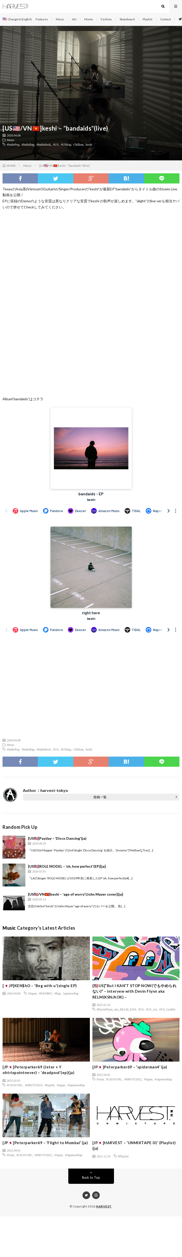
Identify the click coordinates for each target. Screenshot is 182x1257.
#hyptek (50, 1084)
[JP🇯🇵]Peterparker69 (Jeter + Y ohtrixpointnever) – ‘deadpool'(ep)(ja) (38, 1070)
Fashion (106, 19)
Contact (165, 19)
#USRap (66, 144)
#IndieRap (28, 144)
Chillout (78, 144)
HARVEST (104, 1206)
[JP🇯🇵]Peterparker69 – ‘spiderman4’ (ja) (129, 1067)
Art (74, 19)
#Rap (57, 993)
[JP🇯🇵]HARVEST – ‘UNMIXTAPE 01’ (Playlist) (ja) (134, 1145)
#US (55, 144)
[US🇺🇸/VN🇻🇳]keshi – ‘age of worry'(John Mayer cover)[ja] (75, 894)
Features (42, 19)
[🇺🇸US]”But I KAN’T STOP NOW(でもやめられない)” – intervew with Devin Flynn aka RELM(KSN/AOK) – (134, 991)
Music (60, 19)
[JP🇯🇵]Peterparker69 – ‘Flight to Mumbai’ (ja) (45, 1142)
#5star (100, 1079)
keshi (89, 144)
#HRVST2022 (133, 1079)
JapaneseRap (71, 993)
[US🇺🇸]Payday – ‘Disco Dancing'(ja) (57, 838)
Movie (88, 19)
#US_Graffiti (167, 1009)
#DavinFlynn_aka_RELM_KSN (116, 1009)
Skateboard (127, 19)
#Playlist (123, 1156)
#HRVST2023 (33, 1084)
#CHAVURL (15, 1084)
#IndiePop (13, 144)
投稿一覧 (100, 797)
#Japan (32, 993)
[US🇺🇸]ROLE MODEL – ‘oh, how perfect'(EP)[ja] (67, 866)
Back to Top (91, 1177)
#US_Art (151, 1009)
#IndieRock (44, 144)
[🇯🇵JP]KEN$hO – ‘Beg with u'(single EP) (40, 985)
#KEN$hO (45, 993)
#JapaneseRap (76, 1084)
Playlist (147, 19)
